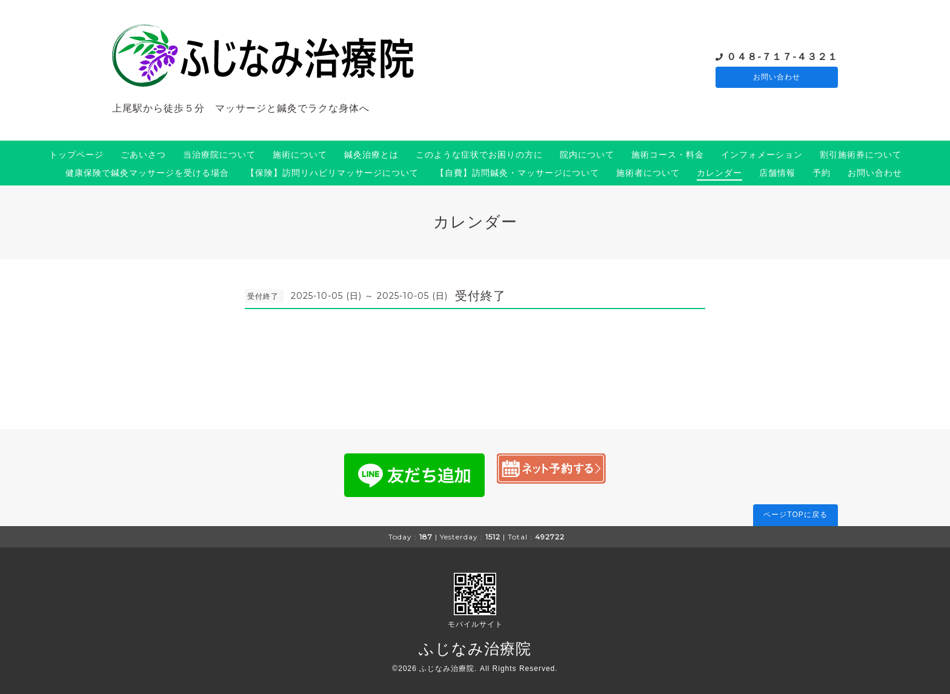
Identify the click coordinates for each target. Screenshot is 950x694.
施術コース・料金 (667, 154)
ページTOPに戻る (795, 514)
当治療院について (219, 154)
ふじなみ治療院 (475, 648)
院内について (587, 154)
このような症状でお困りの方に (479, 154)
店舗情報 (777, 173)
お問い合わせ (776, 77)
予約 (821, 173)
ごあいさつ (143, 154)
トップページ (76, 154)
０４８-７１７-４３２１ (782, 56)
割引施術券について (861, 154)
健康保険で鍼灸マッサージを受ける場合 (147, 173)
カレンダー (719, 173)
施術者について (648, 173)
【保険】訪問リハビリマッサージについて (332, 173)
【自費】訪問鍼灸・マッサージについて (517, 173)
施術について (300, 154)
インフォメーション (762, 154)
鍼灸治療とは (371, 154)
